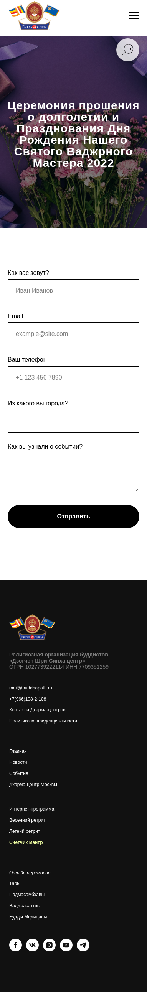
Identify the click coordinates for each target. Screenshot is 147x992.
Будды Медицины (28, 917)
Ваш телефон (27, 359)
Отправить (73, 516)
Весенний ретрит (27, 820)
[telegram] (83, 949)
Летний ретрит (24, 831)
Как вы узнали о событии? (45, 446)
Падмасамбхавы (27, 894)
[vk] (32, 949)
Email (15, 316)
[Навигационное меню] (134, 15)
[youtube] (66, 949)
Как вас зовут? (28, 273)
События (18, 773)
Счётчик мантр (26, 842)
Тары (14, 883)
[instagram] (49, 949)
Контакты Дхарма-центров (37, 709)
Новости (18, 762)
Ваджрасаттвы (24, 905)
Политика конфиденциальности (43, 721)
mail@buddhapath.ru (30, 688)
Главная (18, 751)
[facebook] (15, 949)
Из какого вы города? (38, 403)
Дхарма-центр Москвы (33, 784)
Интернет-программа (31, 809)
